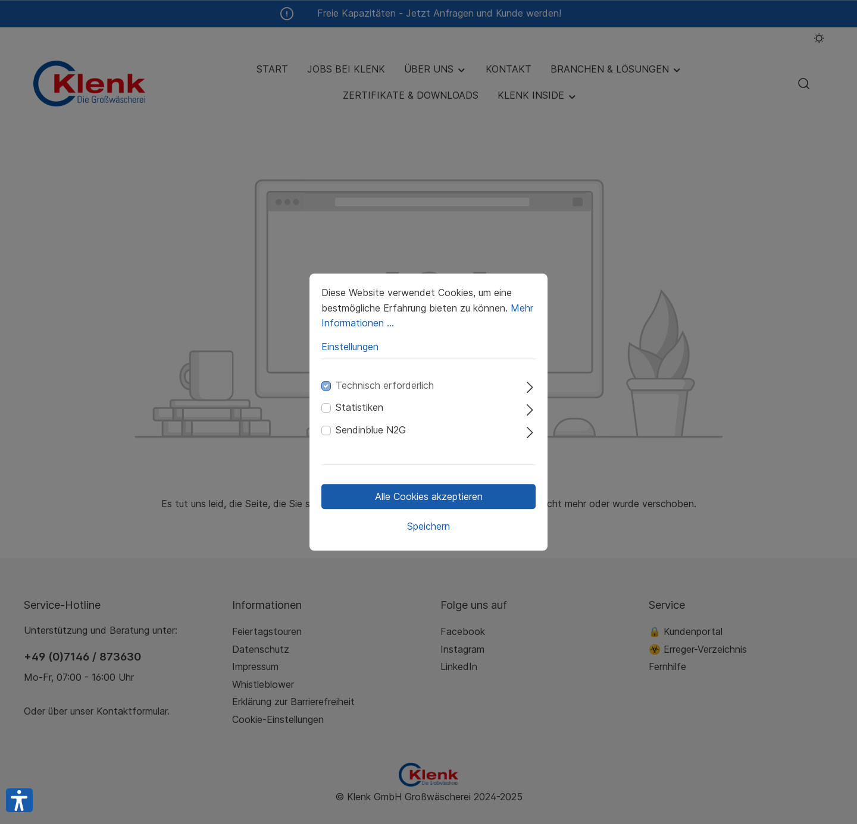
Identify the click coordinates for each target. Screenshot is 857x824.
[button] (19, 800)
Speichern (428, 526)
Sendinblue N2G (371, 430)
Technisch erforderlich (385, 385)
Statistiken (359, 408)
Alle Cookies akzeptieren (429, 496)
